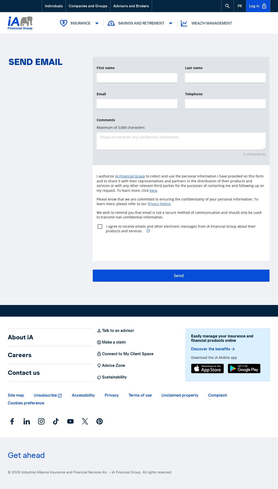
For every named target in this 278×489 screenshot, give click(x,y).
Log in (258, 6)
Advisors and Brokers (131, 6)
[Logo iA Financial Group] (20, 23)
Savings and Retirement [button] (140, 23)
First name (106, 67)
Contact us (24, 372)
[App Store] (207, 368)
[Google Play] (244, 368)
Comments (106, 120)
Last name (193, 67)
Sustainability (112, 377)
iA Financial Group (130, 176)
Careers (20, 355)
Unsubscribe (45, 395)
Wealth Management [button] (206, 23)
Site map (16, 395)
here (153, 190)
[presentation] (133, 245)
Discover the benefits (213, 349)
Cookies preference (26, 403)
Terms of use (140, 395)
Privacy (112, 395)
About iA (20, 337)
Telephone (193, 94)
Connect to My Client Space (125, 354)
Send (179, 275)
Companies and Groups (88, 6)
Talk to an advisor (115, 330)
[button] (227, 6)
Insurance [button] (80, 23)
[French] (240, 6)
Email (101, 94)
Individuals (54, 6)
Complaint (217, 395)
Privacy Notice (159, 203)
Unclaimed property (179, 395)
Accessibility (83, 395)
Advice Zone (111, 365)
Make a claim (111, 342)
